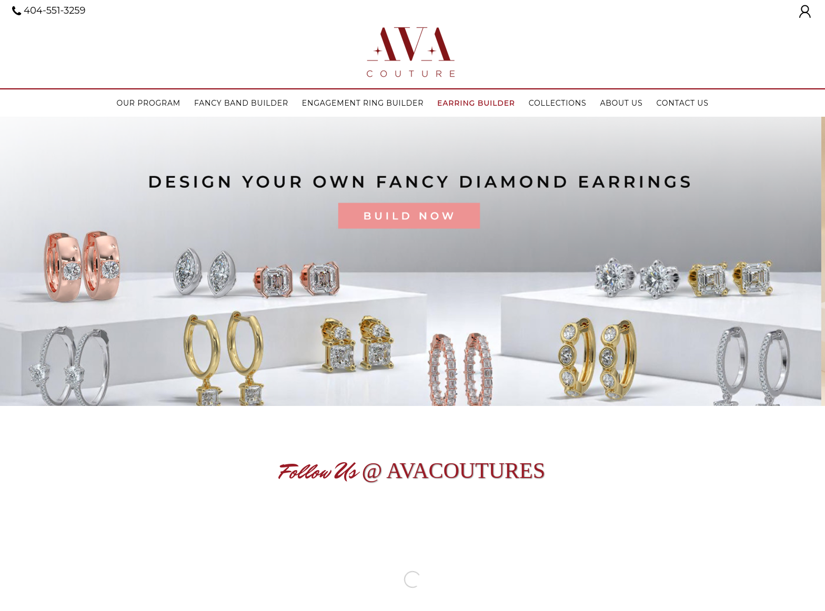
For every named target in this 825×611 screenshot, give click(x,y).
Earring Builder (476, 103)
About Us (621, 103)
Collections (558, 103)
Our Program (148, 103)
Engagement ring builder (363, 103)
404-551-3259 (49, 11)
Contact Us (682, 103)
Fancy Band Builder (241, 103)
